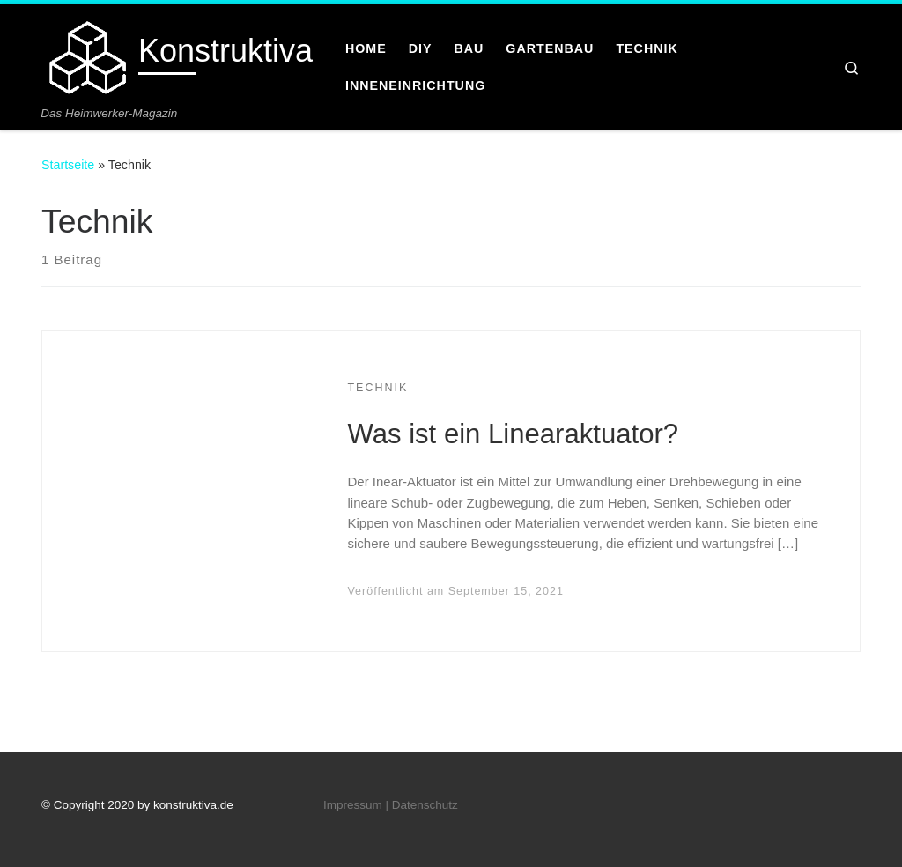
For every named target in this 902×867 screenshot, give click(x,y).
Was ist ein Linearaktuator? (512, 434)
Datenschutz (425, 804)
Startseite (67, 165)
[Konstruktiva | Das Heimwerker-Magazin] (86, 55)
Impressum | (355, 804)
